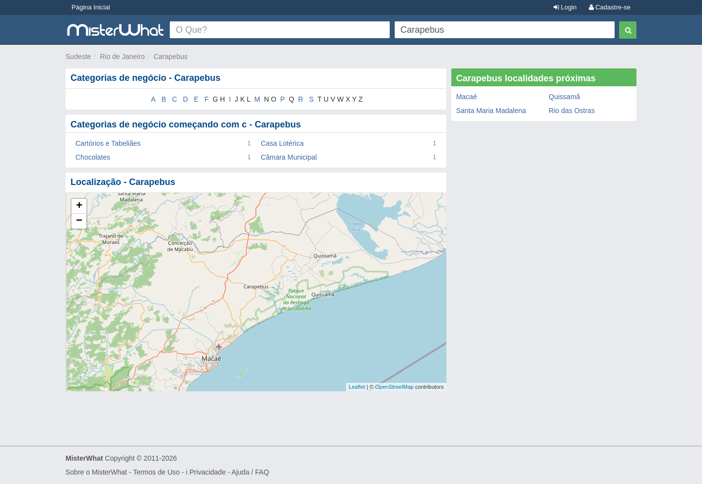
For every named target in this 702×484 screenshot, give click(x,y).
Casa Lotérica (282, 143)
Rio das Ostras (572, 111)
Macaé (466, 97)
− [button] (79, 221)
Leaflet (357, 387)
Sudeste (78, 56)
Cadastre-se (610, 7)
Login (565, 7)
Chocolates (92, 157)
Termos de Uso (156, 472)
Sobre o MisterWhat (96, 472)
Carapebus (170, 56)
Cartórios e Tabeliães (107, 143)
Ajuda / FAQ (250, 472)
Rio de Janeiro (122, 56)
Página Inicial (90, 7)
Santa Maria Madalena (491, 111)
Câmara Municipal (289, 157)
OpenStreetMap (394, 387)
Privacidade (208, 472)
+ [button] (79, 206)
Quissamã (564, 97)
